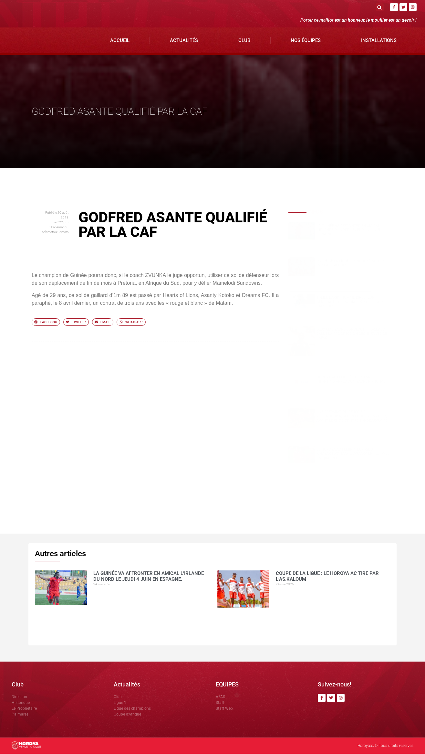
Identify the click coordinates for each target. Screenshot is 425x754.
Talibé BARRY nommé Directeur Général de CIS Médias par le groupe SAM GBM (350, 302)
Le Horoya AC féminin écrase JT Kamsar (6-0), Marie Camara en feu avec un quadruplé (352, 454)
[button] (380, 7)
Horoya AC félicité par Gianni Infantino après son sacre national (350, 380)
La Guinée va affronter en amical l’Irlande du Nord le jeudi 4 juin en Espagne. (349, 230)
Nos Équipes (306, 41)
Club (244, 41)
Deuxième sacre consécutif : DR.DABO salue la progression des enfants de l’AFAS (351, 334)
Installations (379, 41)
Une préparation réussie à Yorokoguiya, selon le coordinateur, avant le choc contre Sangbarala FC (352, 416)
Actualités (184, 41)
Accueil (120, 41)
